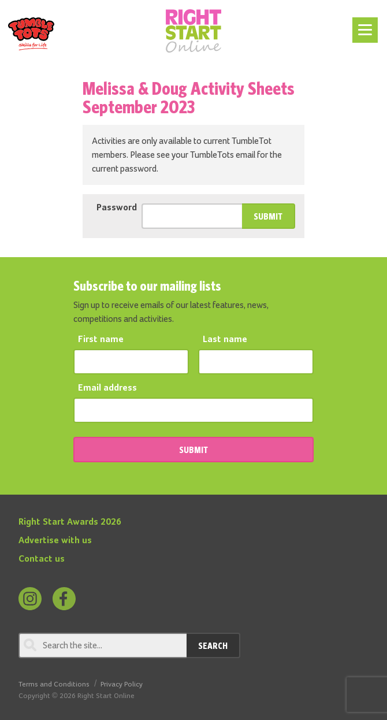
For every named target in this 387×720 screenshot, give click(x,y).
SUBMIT (193, 449)
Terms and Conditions (54, 684)
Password (116, 208)
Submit (268, 216)
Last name (225, 339)
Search (213, 645)
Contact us (41, 559)
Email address (107, 388)
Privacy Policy (122, 684)
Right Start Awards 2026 (69, 522)
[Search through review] (102, 645)
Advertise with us (55, 540)
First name (101, 339)
